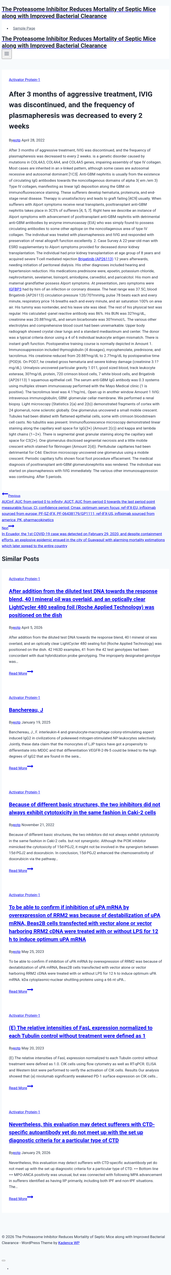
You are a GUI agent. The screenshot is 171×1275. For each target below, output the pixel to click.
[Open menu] (7, 54)
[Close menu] (3, 1260)
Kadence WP (68, 1243)
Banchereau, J (26, 710)
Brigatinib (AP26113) (95, 259)
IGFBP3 (15, 289)
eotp (17, 140)
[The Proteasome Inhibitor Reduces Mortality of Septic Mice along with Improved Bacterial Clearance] (85, 13)
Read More (21, 673)
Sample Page (24, 28)
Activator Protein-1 (24, 79)
